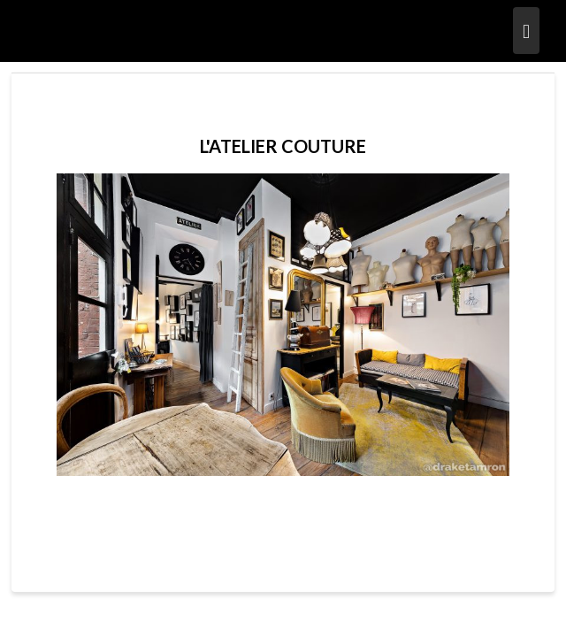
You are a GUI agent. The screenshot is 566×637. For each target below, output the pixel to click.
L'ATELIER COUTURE (283, 146)
